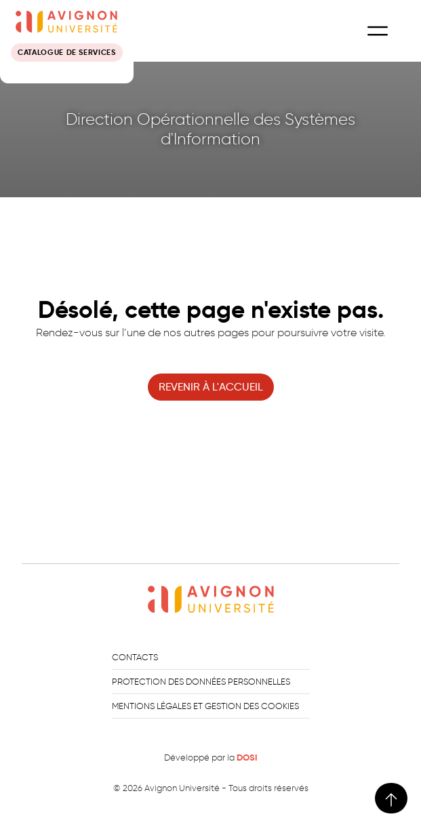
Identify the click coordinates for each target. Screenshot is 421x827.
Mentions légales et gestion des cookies (205, 706)
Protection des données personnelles (201, 682)
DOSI (247, 757)
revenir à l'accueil (211, 386)
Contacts (135, 657)
